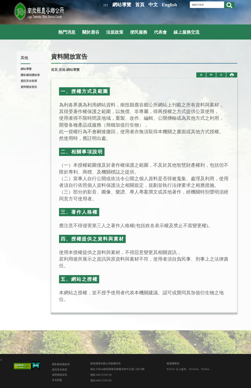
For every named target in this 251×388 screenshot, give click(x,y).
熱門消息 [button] (66, 32)
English (169, 4)
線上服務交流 (186, 32)
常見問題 (57, 380)
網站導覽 (121, 4)
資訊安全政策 (29, 80)
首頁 (140, 4)
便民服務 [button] (138, 32)
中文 (153, 4)
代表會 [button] (160, 32)
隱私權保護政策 (30, 75)
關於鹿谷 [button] (90, 32)
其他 (62, 70)
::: (105, 4)
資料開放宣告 (29, 86)
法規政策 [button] (114, 32)
